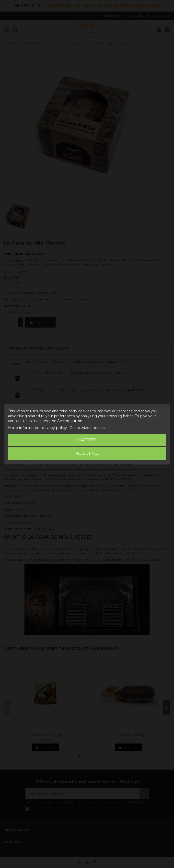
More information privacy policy (37, 427)
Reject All (87, 453)
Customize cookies (87, 427)
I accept (87, 440)
